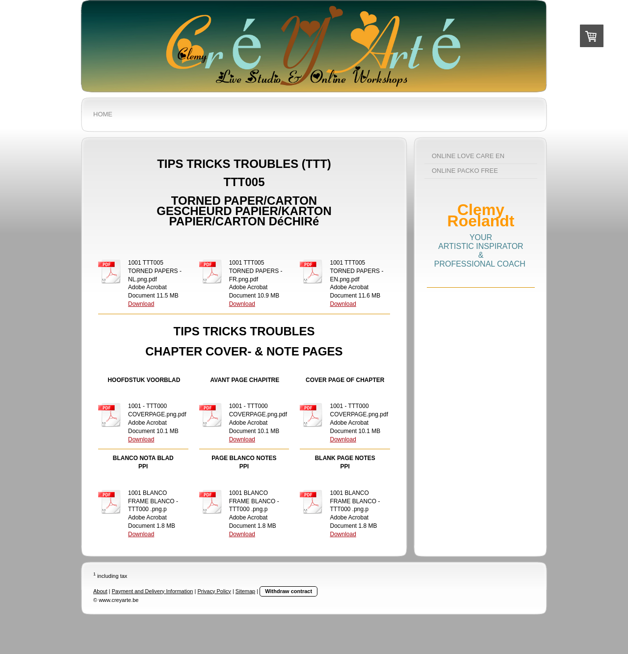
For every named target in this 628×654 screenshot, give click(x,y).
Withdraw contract (288, 591)
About (100, 591)
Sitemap (245, 591)
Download (141, 303)
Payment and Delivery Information (152, 591)
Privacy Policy (214, 591)
